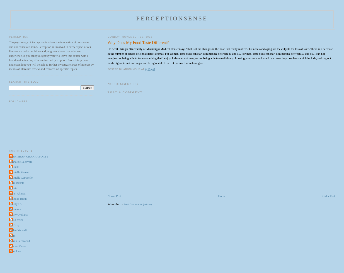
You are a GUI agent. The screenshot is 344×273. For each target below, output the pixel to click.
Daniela (14, 167)
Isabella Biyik (18, 198)
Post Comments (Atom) (138, 204)
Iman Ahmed (18, 193)
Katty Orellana (19, 214)
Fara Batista (17, 182)
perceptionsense (172, 18)
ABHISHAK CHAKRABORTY (29, 156)
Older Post (328, 196)
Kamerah (15, 209)
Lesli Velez (16, 219)
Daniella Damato (20, 172)
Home (221, 196)
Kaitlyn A (16, 204)
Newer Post (114, 196)
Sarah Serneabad (20, 241)
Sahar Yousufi (18, 230)
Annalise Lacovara (21, 161)
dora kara (15, 251)
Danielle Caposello (21, 177)
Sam (12, 235)
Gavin (13, 188)
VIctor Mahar (18, 246)
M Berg (14, 225)
